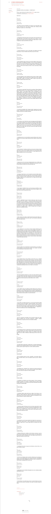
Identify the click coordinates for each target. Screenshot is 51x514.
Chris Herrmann (17, 2)
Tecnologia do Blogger (25, 510)
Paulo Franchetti (11, 11)
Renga (9, 12)
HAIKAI (33, 12)
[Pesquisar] (40, 2)
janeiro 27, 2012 (23, 492)
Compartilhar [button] (10, 8)
